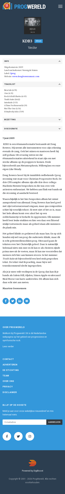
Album (38, 41)
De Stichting (11, 370)
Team (6, 375)
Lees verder (8, 346)
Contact (8, 359)
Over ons (8, 381)
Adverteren (10, 365)
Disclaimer (10, 392)
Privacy (8, 386)
